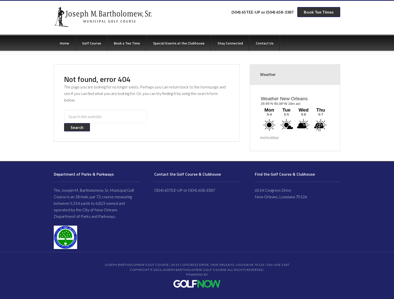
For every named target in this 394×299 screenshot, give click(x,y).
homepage (210, 86)
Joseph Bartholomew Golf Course (102, 17)
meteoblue (269, 137)
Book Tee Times (319, 12)
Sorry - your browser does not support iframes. (295, 113)
